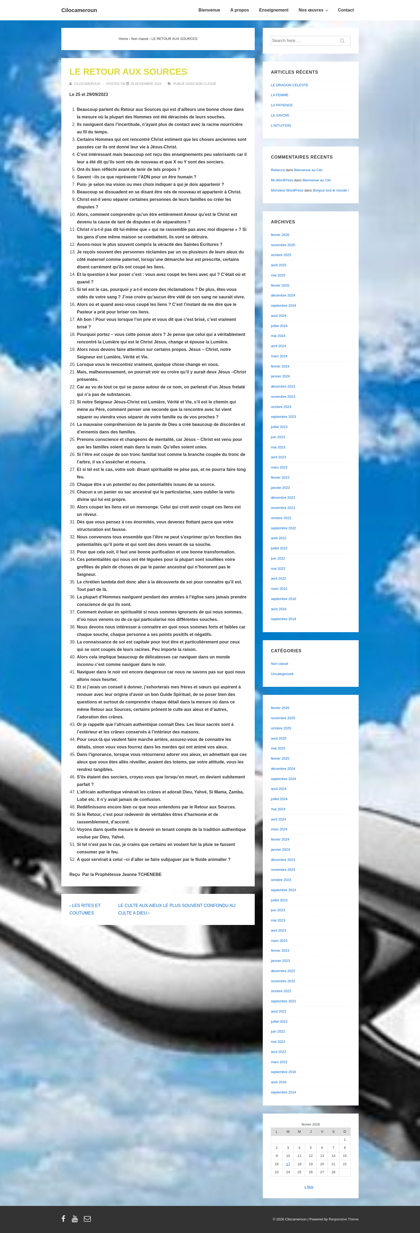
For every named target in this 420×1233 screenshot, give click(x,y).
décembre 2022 (283, 498)
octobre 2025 (281, 255)
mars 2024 (279, 356)
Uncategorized (282, 674)
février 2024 (280, 366)
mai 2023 (278, 447)
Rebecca (277, 170)
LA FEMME (279, 95)
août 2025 (278, 265)
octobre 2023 (281, 407)
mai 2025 (278, 275)
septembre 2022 (283, 528)
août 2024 (278, 316)
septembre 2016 (283, 599)
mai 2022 (278, 569)
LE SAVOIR (280, 115)
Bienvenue (209, 10)
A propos (239, 10)
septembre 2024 (283, 305)
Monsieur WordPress (287, 190)
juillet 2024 (279, 326)
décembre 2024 (283, 295)
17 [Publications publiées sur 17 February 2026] (288, 1164)
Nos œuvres (314, 10)
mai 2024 (278, 336)
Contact (346, 10)
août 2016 (278, 609)
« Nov (308, 1187)
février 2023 (280, 477)
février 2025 (280, 285)
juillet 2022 (279, 548)
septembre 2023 (283, 417)
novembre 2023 (283, 397)
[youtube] (76, 1221)
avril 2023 (278, 457)
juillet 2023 (279, 427)
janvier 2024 (280, 376)
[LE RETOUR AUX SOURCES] (145, 84)
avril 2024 (278, 346)
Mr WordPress (282, 180)
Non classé (206, 84)
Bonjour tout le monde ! (331, 190)
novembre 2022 (283, 508)
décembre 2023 (283, 386)
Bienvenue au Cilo (308, 170)
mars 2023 (279, 467)
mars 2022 (279, 589)
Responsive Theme (344, 1219)
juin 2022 (278, 558)
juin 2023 (278, 437)
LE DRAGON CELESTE (289, 85)
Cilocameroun (79, 10)
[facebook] (64, 1221)
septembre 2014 (283, 619)
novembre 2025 (283, 245)
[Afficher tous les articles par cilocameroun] (85, 84)
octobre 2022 (281, 518)
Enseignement (273, 10)
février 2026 (280, 235)
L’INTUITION (281, 125)
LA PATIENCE (282, 105)
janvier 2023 (280, 488)
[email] (88, 1221)
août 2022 (278, 538)
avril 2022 (278, 578)
